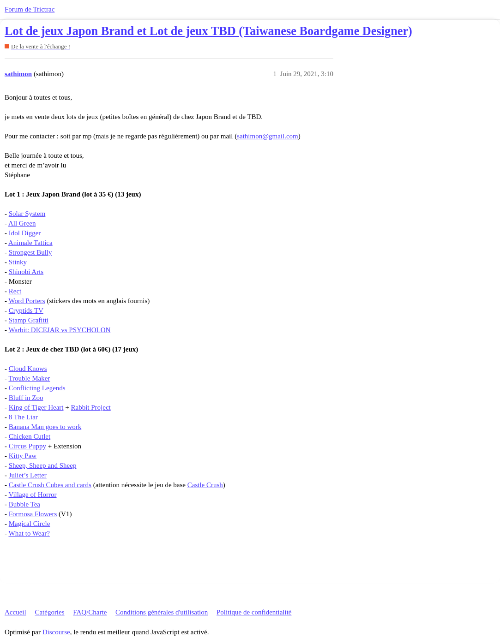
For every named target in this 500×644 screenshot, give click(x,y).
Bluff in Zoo (26, 397)
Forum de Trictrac (29, 9)
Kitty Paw (22, 455)
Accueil (15, 612)
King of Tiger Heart (36, 407)
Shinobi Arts (26, 271)
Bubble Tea (24, 504)
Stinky (18, 262)
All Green (22, 223)
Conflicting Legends (37, 388)
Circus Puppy (27, 446)
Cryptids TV (26, 310)
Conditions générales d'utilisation (161, 612)
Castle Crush (205, 485)
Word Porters (26, 300)
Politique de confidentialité (254, 612)
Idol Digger (25, 233)
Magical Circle (29, 523)
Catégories (49, 612)
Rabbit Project (90, 407)
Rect (15, 291)
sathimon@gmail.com (267, 136)
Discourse (56, 632)
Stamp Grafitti (28, 320)
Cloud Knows (28, 368)
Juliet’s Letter (28, 475)
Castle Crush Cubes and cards (50, 485)
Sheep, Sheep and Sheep (43, 465)
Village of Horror (32, 494)
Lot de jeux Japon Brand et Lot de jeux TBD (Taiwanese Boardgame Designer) (208, 31)
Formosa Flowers (33, 514)
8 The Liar (23, 417)
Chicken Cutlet (29, 436)
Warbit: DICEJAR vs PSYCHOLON (59, 330)
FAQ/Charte (90, 612)
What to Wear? (28, 533)
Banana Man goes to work (45, 426)
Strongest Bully (30, 252)
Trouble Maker (29, 378)
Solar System (27, 213)
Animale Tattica (30, 242)
